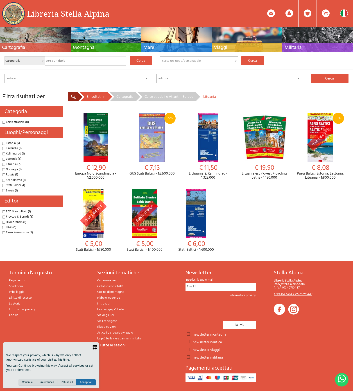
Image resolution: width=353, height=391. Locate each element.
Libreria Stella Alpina (68, 13)
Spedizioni (16, 286)
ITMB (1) (9, 227)
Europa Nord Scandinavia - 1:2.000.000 (95, 146)
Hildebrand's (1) (14, 222)
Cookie (13, 315)
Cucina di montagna (110, 292)
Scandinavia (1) (14, 180)
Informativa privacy (22, 309)
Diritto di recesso (20, 298)
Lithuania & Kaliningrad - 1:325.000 (208, 146)
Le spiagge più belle (110, 309)
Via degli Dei (105, 315)
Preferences (46, 382)
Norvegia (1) (12, 169)
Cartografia (125, 97)
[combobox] (199, 60)
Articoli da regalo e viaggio (115, 332)
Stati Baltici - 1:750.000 (93, 220)
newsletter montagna (209, 334)
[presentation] (220, 307)
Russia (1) (10, 174)
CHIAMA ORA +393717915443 (293, 294)
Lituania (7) (11, 164)
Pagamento (17, 280)
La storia (14, 303)
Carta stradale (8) (15, 122)
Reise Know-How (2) (17, 232)
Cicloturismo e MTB (110, 286)
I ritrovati (103, 303)
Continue (27, 382)
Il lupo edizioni (106, 327)
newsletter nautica (207, 341)
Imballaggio (17, 292)
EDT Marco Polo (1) (16, 211)
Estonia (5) (11, 143)
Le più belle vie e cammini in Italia (119, 338)
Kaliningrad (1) (13, 153)
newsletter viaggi (206, 349)
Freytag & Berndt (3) (17, 216)
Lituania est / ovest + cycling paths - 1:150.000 (264, 146)
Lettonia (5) (11, 158)
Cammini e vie (106, 280)
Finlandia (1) (12, 148)
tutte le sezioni (113, 345)
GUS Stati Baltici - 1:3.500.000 (151, 144)
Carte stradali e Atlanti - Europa (169, 97)
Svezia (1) (10, 190)
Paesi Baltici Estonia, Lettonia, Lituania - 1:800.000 (320, 146)
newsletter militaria (208, 357)
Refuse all (67, 382)
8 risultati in (96, 97)
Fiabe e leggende (108, 298)
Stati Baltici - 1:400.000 (145, 220)
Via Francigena (107, 321)
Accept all (85, 382)
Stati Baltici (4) (13, 185)
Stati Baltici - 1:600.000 (196, 220)
